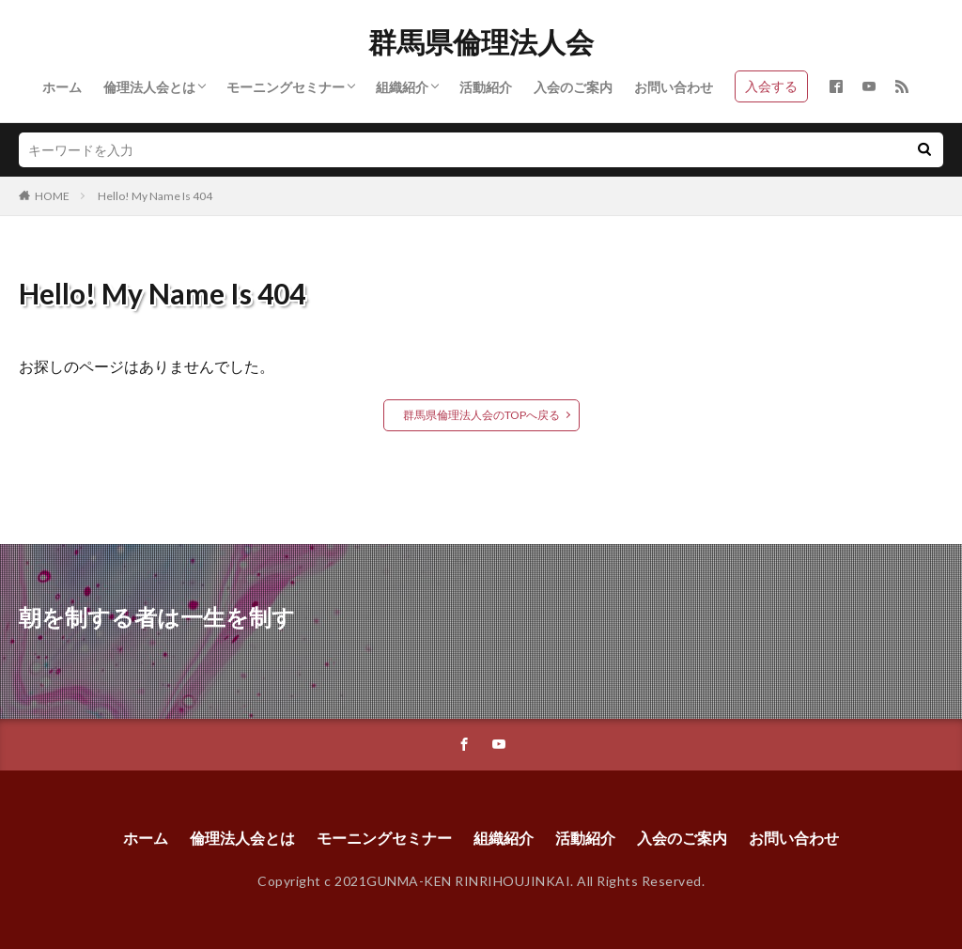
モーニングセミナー (285, 87)
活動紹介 (485, 87)
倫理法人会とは (149, 87)
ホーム (62, 87)
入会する (771, 86)
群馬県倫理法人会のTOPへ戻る (481, 415)
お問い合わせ (673, 87)
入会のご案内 (573, 87)
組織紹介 (402, 87)
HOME (52, 196)
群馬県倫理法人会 (481, 42)
